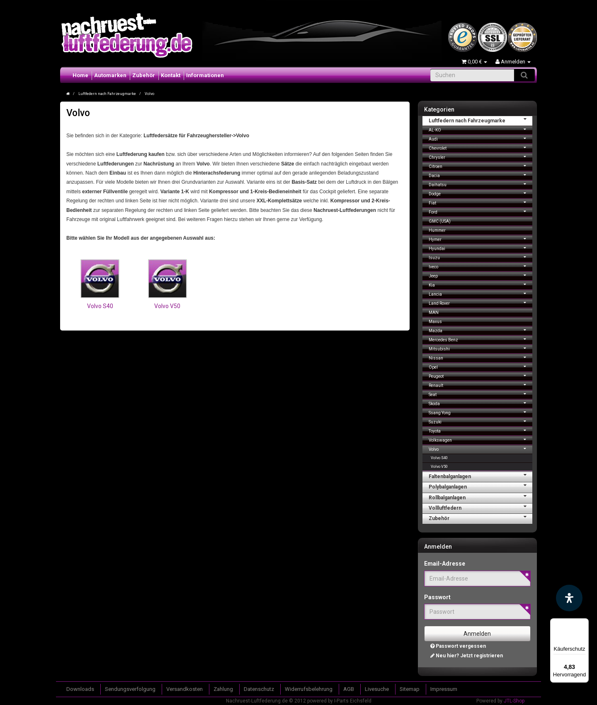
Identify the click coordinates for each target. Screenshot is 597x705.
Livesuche (377, 689)
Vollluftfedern (481, 507)
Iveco (481, 266)
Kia (481, 284)
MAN (434, 312)
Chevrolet (481, 147)
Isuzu (481, 257)
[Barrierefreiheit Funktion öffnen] (569, 598)
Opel (481, 366)
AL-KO (481, 129)
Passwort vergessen (458, 646)
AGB (348, 689)
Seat (481, 394)
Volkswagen (481, 439)
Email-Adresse (444, 563)
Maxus (435, 321)
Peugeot (481, 375)
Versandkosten (184, 689)
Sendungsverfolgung (130, 689)
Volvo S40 (100, 306)
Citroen (481, 166)
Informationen (205, 75)
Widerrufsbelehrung (308, 689)
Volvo (481, 448)
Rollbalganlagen (481, 497)
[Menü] (584, 623)
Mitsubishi (481, 348)
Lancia (481, 293)
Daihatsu (481, 184)
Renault (481, 385)
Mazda (481, 330)
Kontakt (170, 75)
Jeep (481, 275)
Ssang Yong (481, 412)
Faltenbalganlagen (481, 475)
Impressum (443, 689)
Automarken (110, 75)
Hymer (481, 239)
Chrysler (481, 156)
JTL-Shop (514, 701)
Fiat (481, 202)
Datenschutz (259, 689)
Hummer (437, 230)
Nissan (481, 357)
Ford (481, 211)
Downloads (80, 689)
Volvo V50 (167, 306)
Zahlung (223, 689)
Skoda (481, 403)
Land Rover (481, 302)
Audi (481, 138)
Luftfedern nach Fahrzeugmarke (481, 120)
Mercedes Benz (481, 339)
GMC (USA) (440, 221)
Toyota (481, 430)
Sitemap (410, 689)
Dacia (481, 175)
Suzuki (481, 421)
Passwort (437, 597)
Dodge (481, 193)
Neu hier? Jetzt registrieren (466, 656)
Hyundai (481, 248)
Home (80, 75)
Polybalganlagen (481, 486)
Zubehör (143, 75)
